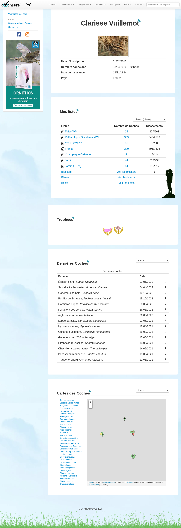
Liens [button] (127, 4)
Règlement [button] (85, 4)
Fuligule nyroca (66, 408)
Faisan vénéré (66, 411)
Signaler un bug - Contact (20, 23)
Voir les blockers (126, 171)
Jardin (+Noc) (73, 166)
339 (126, 137)
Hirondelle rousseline (69, 478)
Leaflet (90, 482)
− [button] (90, 406)
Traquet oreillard (67, 484)
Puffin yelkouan (66, 416)
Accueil (52, 4)
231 (126, 154)
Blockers (66, 171)
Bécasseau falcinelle (69, 449)
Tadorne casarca (67, 400)
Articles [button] (139, 4)
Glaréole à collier (67, 441)
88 (126, 143)
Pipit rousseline (66, 481)
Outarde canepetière (69, 438)
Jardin (68, 160)
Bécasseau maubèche (69, 443)
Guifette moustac (67, 457)
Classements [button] (67, 4)
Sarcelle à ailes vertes (69, 403)
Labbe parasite (66, 454)
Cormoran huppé (67, 419)
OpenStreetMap (109, 482)
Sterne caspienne (67, 468)
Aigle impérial (66, 430)
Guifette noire (66, 459)
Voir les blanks (126, 177)
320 (126, 148)
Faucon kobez (66, 432)
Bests (64, 182)
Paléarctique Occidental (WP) (82, 137)
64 (126, 166)
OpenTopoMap (93, 485)
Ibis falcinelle (65, 424)
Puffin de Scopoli (67, 414)
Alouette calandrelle (68, 476)
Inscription (115, 4)
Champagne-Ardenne (78, 154)
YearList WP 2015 (75, 143)
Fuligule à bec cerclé (69, 405)
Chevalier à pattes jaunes (71, 451)
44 (126, 160)
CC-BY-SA (129, 482)
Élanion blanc (66, 427)
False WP (71, 131)
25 (126, 131)
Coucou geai (65, 470)
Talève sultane (66, 435)
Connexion (13, 27)
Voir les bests (126, 182)
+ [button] (90, 402)
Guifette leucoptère (68, 462)
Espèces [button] (100, 4)
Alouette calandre (67, 473)
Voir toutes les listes (17, 14)
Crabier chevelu (67, 422)
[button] (29, 4)
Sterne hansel (66, 465)
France (69, 148)
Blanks (65, 177)
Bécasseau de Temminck (70, 446)
